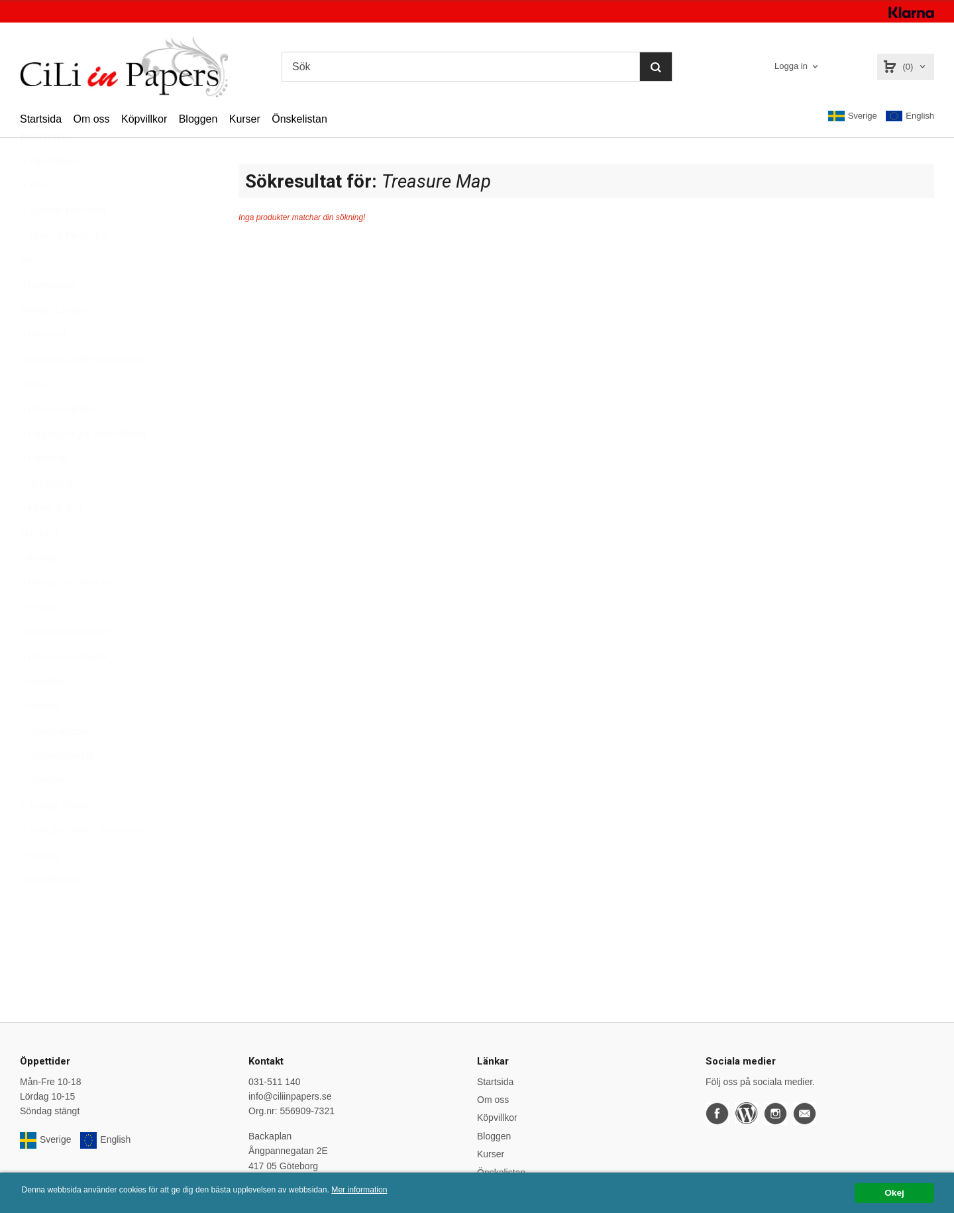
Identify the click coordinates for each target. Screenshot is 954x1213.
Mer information (401, 1190)
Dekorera (43, 366)
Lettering (38, 590)
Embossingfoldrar (60, 441)
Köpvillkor (144, 119)
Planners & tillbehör (64, 689)
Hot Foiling (46, 515)
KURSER (39, 565)
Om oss (91, 119)
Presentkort (44, 714)
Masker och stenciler (66, 614)
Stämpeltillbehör (57, 788)
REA (35, 218)
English (910, 116)
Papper (39, 639)
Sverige (852, 116)
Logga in (791, 66)
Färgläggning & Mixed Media (83, 466)
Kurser (244, 119)
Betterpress (48, 317)
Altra (29, 292)
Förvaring (43, 490)
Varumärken (49, 193)
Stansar (40, 738)
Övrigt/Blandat (49, 912)
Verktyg (39, 887)
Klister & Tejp (50, 540)
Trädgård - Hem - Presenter (80, 862)
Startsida (41, 119)
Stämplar (42, 812)
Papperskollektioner (64, 664)
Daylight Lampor (53, 342)
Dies (33, 416)
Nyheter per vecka (63, 242)
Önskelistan (299, 119)
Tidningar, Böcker (55, 838)
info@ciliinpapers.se (290, 1096)
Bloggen (198, 119)
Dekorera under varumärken (82, 391)
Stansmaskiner (54, 763)
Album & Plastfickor (64, 267)
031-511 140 (274, 1081)
